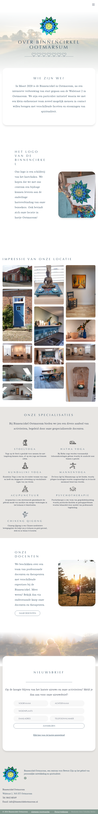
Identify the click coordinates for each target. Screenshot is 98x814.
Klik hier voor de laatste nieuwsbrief (49, 735)
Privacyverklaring (61, 812)
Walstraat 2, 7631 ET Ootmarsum (17, 793)
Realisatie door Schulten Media (83, 812)
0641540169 (11, 797)
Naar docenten (27, 613)
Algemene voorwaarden (40, 812)
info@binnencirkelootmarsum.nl (23, 802)
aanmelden (49, 726)
